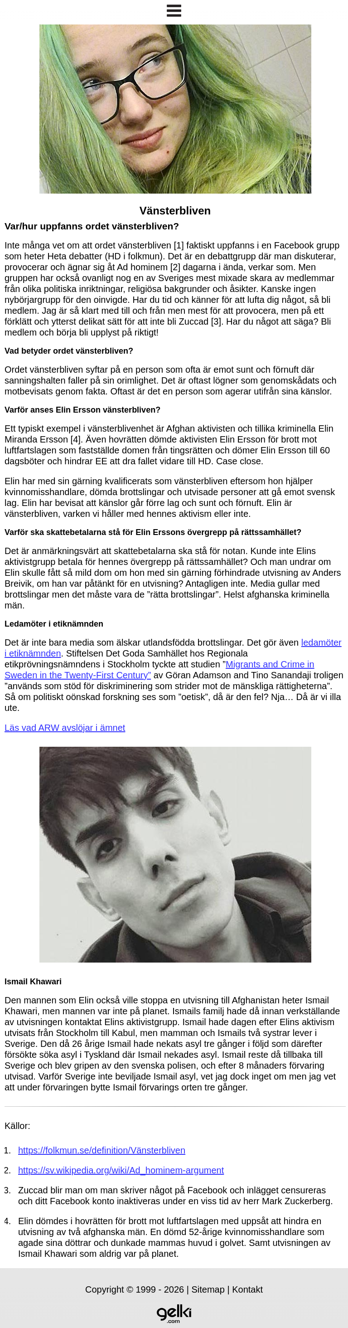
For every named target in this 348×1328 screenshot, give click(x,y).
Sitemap (208, 1289)
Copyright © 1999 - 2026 (134, 1289)
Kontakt (247, 1289)
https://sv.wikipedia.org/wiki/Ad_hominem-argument (121, 1170)
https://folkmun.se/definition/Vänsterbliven (101, 1150)
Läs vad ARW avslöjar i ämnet (65, 728)
